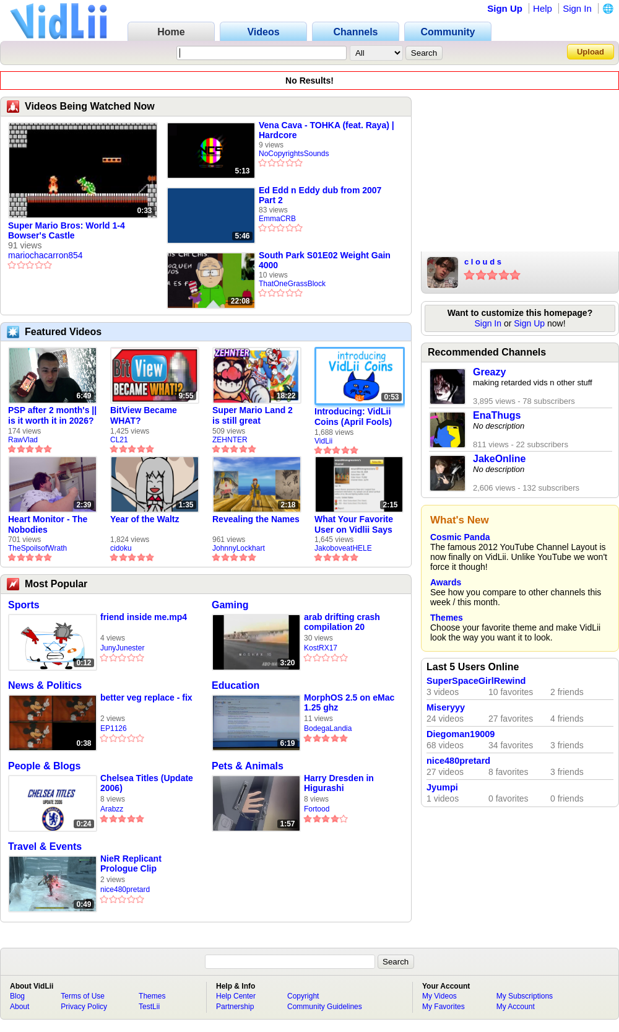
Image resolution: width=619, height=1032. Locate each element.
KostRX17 (320, 648)
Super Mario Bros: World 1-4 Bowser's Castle (66, 230)
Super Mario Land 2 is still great (252, 415)
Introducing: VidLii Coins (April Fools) (353, 416)
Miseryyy (445, 707)
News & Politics (45, 685)
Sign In (577, 8)
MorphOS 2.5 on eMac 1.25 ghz (349, 702)
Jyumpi (442, 787)
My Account (515, 1006)
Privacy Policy (84, 1006)
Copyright (303, 996)
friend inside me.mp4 (143, 617)
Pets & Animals (248, 766)
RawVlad (23, 439)
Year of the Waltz (145, 519)
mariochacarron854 (45, 255)
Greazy (489, 372)
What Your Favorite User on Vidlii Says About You (353, 524)
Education (235, 685)
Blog (17, 996)
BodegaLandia (328, 728)
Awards (445, 582)
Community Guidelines (324, 1006)
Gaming (230, 605)
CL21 (119, 439)
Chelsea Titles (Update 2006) (146, 783)
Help (542, 8)
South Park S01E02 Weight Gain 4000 (325, 260)
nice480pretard (125, 889)
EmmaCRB (277, 218)
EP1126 (113, 728)
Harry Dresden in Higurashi (339, 783)
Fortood (316, 809)
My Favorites (443, 1006)
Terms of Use (83, 996)
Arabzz (111, 809)
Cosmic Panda (460, 537)
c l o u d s (482, 261)
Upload (590, 51)
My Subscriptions (524, 996)
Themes (446, 618)
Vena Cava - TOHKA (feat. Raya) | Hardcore (326, 130)
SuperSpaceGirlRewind (476, 681)
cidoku (121, 548)
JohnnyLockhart (238, 548)
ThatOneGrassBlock (292, 283)
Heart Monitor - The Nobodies (47, 524)
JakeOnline (499, 458)
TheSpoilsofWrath (37, 548)
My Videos (439, 996)
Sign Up (504, 8)
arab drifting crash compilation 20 (342, 622)
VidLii (323, 441)
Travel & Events (45, 846)
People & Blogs (44, 766)
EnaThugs (497, 415)
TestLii (149, 1006)
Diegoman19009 (460, 734)
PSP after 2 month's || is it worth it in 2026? (52, 415)
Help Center (236, 996)
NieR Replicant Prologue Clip (131, 863)
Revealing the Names (256, 519)
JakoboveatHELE (343, 548)
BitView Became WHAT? (143, 415)
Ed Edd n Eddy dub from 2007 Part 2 (320, 195)
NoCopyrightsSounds (294, 153)
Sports (24, 605)
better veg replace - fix (146, 697)
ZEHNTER (230, 439)
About (19, 1006)
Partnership (235, 1006)
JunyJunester (122, 648)
